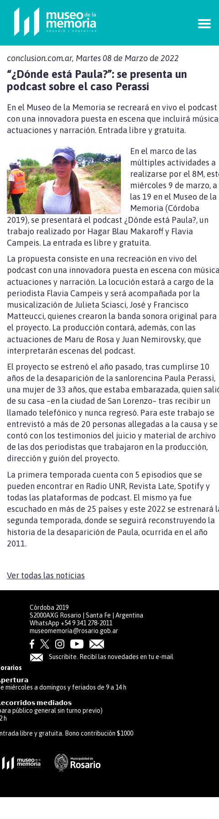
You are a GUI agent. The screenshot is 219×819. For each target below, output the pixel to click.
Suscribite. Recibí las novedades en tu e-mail (101, 656)
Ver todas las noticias (46, 575)
